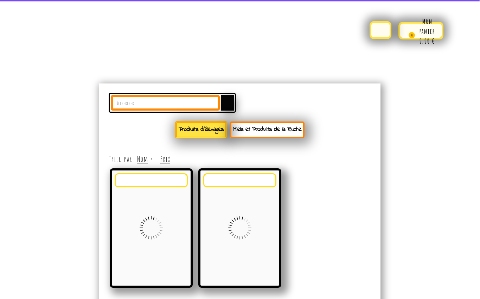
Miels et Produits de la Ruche (267, 129)
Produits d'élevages (201, 129)
